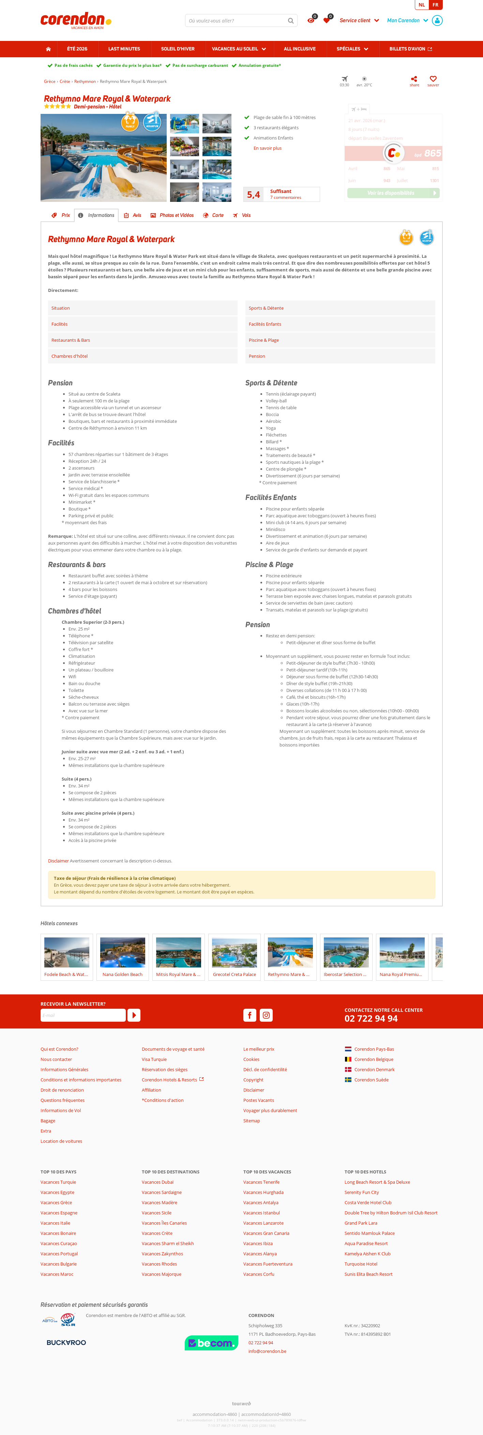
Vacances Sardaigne (162, 1192)
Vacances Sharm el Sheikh (168, 1243)
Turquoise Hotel (361, 1264)
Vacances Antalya (260, 1202)
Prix (66, 215)
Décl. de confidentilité (265, 1069)
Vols (246, 215)
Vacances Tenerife (261, 1182)
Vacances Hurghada (263, 1192)
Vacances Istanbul (261, 1213)
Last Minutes (124, 49)
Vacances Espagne (59, 1213)
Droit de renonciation (62, 1090)
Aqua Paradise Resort (366, 1243)
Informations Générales (64, 1069)
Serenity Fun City (362, 1192)
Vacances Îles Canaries (164, 1223)
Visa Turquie (154, 1059)
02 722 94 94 (371, 1018)
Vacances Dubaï (157, 1182)
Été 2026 (77, 49)
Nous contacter (56, 1059)
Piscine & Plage (264, 340)
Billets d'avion (407, 49)
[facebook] (249, 1015)
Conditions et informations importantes (81, 1080)
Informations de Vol (61, 1110)
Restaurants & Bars (70, 340)
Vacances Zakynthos (162, 1254)
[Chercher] (291, 20)
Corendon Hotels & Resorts (169, 1080)
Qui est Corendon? (59, 1049)
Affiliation (151, 1090)
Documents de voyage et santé (173, 1049)
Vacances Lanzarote (263, 1223)
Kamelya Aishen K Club (368, 1254)
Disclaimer (58, 861)
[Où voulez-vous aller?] (241, 20)
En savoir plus (268, 148)
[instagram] (266, 1015)
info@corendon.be (267, 1351)
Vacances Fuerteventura (267, 1264)
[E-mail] (83, 1015)
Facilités (59, 324)
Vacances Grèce (56, 1202)
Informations (101, 215)
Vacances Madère (159, 1202)
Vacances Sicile (156, 1213)
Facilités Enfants (265, 324)
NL (422, 4)
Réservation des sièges (164, 1069)
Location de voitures (61, 1141)
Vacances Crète (157, 1233)
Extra (46, 1131)
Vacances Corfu (258, 1274)
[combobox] (241, 20)
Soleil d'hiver (178, 49)
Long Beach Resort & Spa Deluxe (377, 1182)
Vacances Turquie (58, 1182)
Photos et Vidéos (177, 215)
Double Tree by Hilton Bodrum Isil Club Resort (391, 1213)
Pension (257, 356)
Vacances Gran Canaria (266, 1233)
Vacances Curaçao (59, 1243)
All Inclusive (300, 49)
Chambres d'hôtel (69, 356)
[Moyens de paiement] (65, 1342)
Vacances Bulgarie (59, 1264)
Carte (218, 215)
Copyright (253, 1080)
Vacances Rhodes (159, 1264)
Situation (60, 308)
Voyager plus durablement (270, 1110)
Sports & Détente (266, 308)
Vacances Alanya (260, 1254)
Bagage (48, 1121)
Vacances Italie (55, 1223)
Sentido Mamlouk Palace (370, 1233)
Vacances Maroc (57, 1274)
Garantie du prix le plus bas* (132, 65)
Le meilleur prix (258, 1049)
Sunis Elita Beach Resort (369, 1274)
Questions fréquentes (63, 1100)
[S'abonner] (133, 1015)
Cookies (251, 1059)
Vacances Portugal (59, 1254)
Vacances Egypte (57, 1192)
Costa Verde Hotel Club (368, 1202)
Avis (137, 215)
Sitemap (251, 1121)
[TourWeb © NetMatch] (241, 1403)
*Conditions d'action (163, 1100)
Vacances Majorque (161, 1274)
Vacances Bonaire (58, 1233)
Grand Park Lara (361, 1223)
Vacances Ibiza (258, 1243)
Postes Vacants (258, 1100)
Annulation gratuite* (260, 65)
